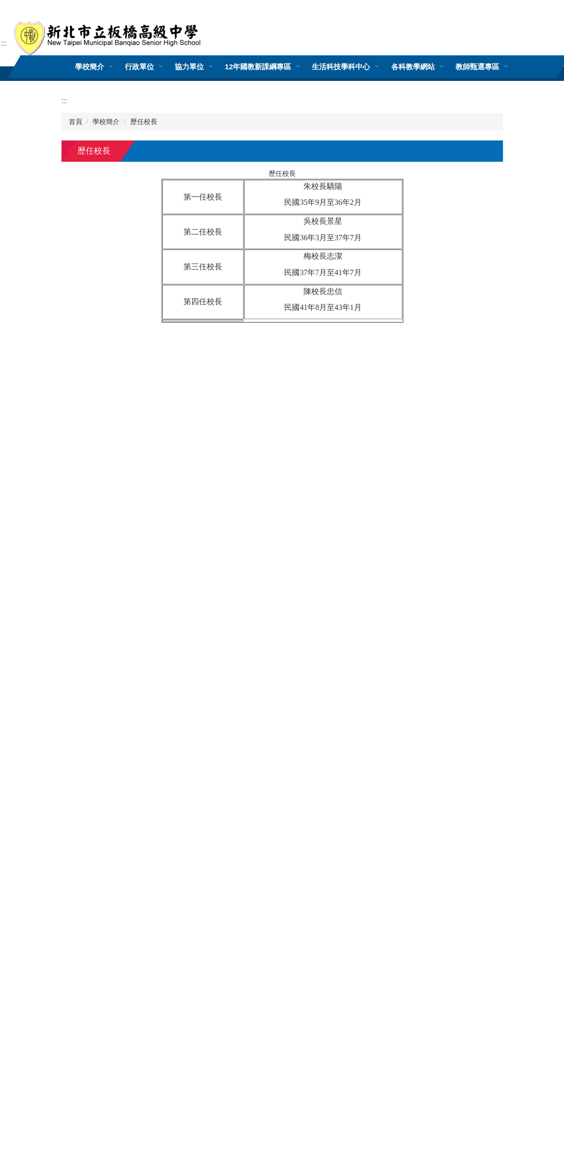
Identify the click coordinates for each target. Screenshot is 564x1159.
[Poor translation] (35, 1012)
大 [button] (494, 175)
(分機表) (260, 923)
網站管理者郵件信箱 (312, 923)
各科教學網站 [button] (412, 66)
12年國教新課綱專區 (258, 66)
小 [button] (456, 175)
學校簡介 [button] (89, 66)
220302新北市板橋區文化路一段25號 (117, 923)
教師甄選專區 (477, 66)
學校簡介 (106, 121)
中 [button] (475, 175)
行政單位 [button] (139, 66)
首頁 (75, 121)
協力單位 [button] (189, 66)
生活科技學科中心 (341, 66)
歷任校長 (143, 121)
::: (4, 43)
